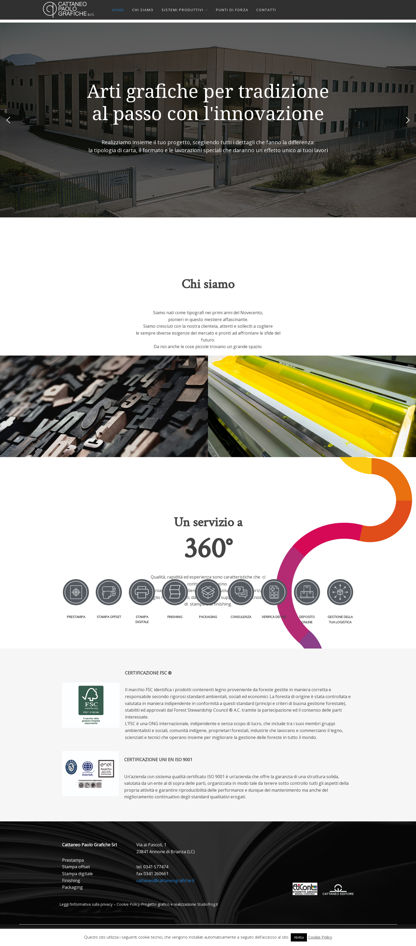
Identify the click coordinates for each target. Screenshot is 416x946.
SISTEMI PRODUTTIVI (182, 9)
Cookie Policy (128, 904)
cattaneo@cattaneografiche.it (165, 880)
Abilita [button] (299, 937)
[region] (208, 120)
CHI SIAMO (143, 9)
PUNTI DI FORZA (232, 9)
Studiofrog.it (207, 904)
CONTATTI (266, 9)
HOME (118, 9)
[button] (8, 120)
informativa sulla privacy (91, 904)
